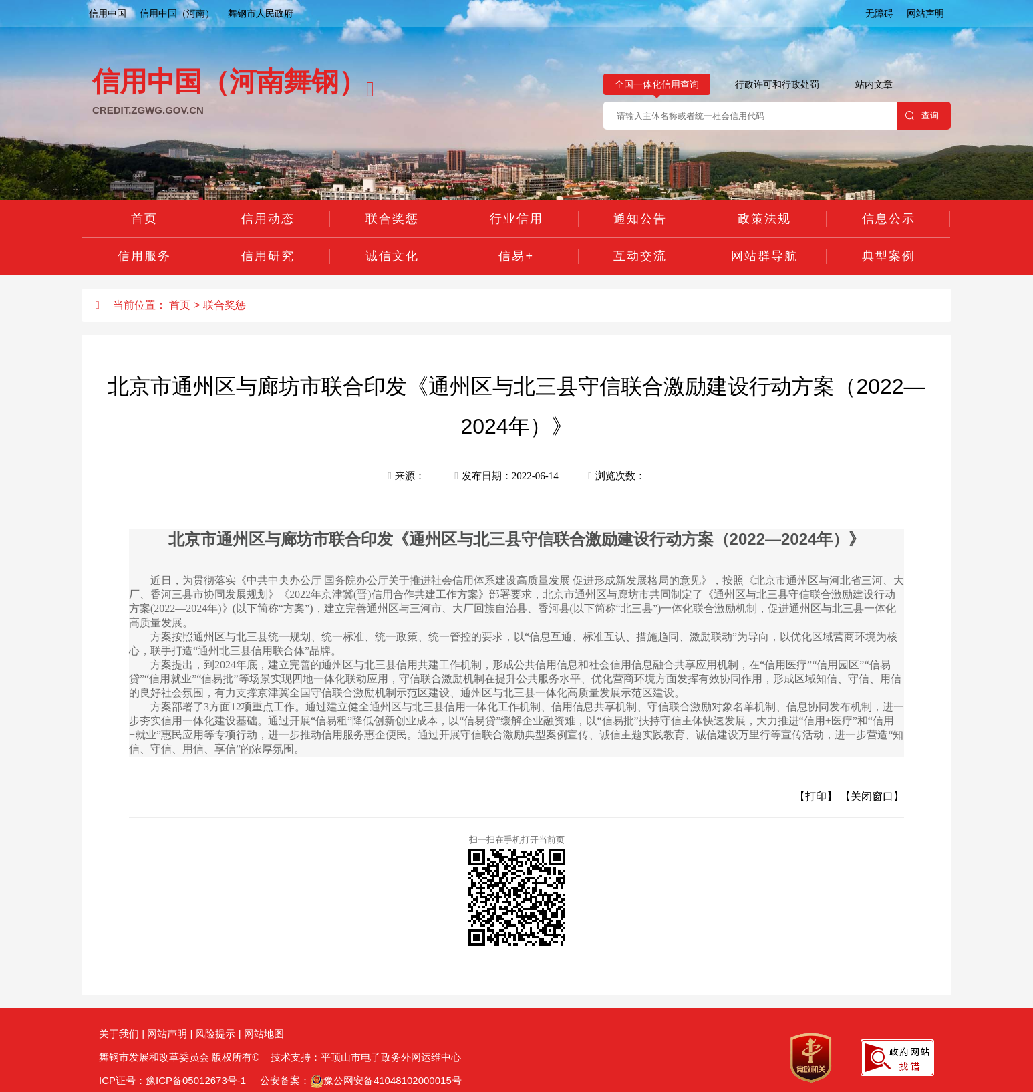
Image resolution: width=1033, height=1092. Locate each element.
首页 (144, 218)
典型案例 (888, 256)
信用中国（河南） (177, 13)
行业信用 (516, 218)
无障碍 (879, 13)
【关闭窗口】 (872, 796)
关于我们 (119, 1033)
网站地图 (264, 1033)
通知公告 (640, 218)
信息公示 (888, 218)
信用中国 (107, 13)
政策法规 (764, 218)
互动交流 (640, 256)
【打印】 (815, 796)
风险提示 (215, 1033)
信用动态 (268, 218)
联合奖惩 (392, 218)
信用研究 (268, 256)
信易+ (516, 256)
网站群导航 (764, 256)
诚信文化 (392, 256)
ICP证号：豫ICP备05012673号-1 (172, 1080)
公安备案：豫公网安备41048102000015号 (359, 1080)
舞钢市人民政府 (260, 13)
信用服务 (144, 256)
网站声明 (925, 13)
